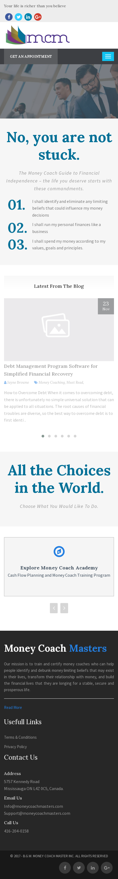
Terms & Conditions (20, 737)
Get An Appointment (31, 56)
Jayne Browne (18, 384)
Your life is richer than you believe (35, 5)
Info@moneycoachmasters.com (33, 806)
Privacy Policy (15, 746)
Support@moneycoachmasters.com (37, 813)
